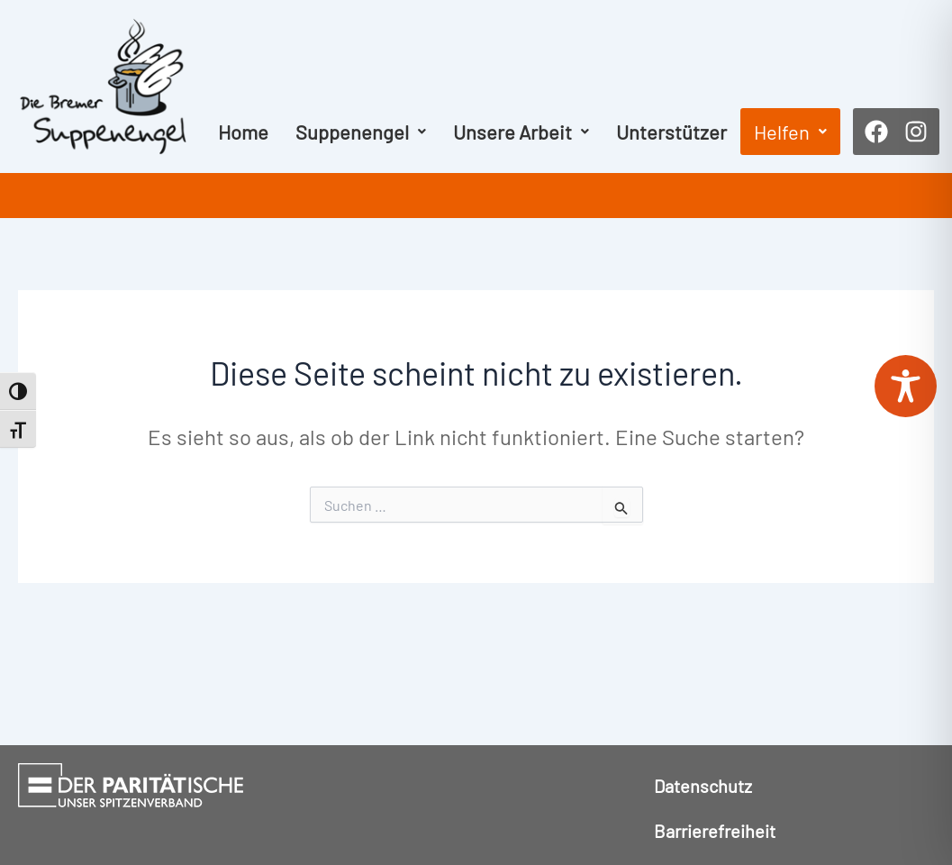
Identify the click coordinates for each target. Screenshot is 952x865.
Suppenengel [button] (360, 131)
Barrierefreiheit (714, 831)
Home (243, 131)
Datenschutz (703, 786)
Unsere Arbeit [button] (521, 131)
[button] (361, 131)
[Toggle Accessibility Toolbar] (905, 386)
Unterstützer (671, 131)
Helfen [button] (790, 131)
